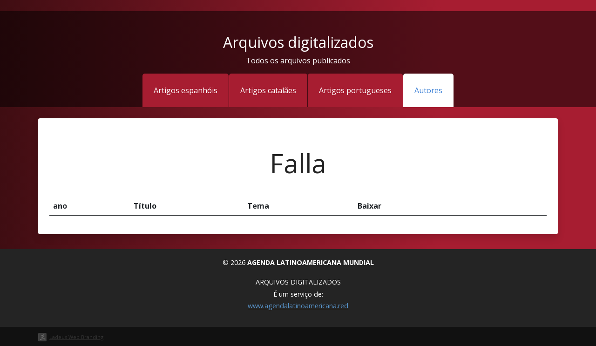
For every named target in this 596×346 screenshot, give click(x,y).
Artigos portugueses (355, 90)
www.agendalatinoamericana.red (298, 305)
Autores (428, 90)
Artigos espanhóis (185, 90)
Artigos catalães (268, 90)
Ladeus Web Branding (76, 336)
